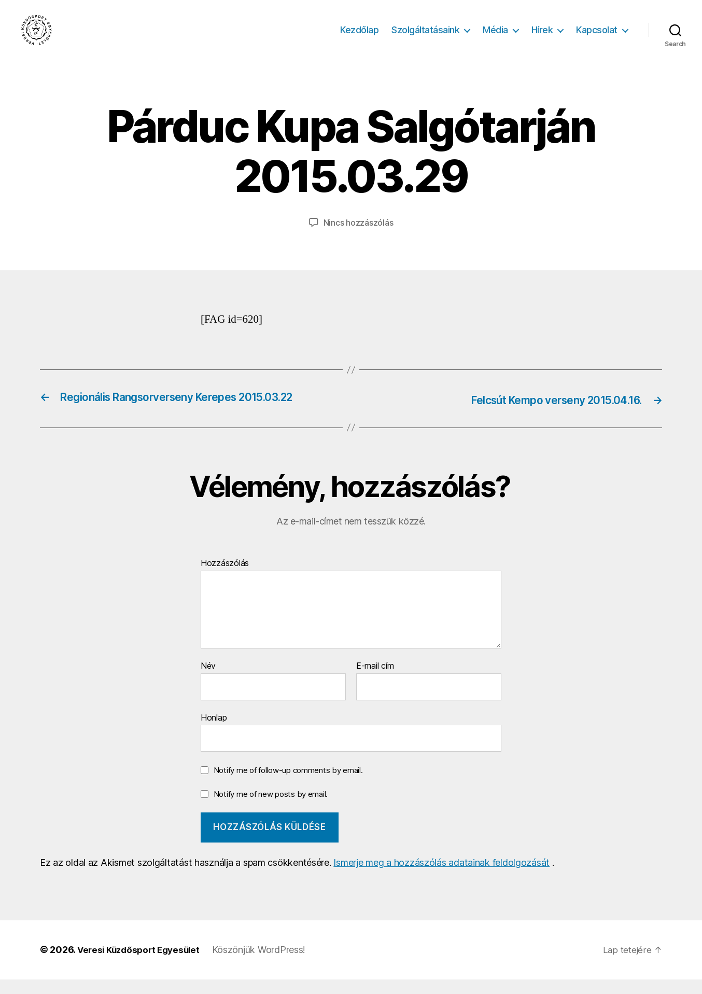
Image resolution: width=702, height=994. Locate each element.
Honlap (214, 732)
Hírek (542, 37)
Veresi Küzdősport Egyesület (142, 964)
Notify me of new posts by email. (271, 808)
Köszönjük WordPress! (266, 964)
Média (495, 37)
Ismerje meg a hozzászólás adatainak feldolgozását (441, 877)
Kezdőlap (359, 37)
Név (208, 680)
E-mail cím (375, 680)
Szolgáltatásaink (425, 37)
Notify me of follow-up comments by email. (288, 785)
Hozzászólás (225, 578)
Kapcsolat (596, 37)
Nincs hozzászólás (358, 238)
